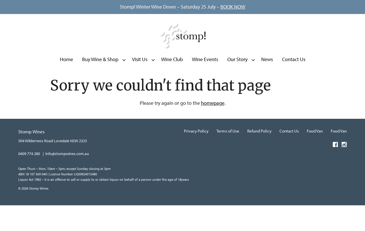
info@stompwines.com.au (67, 179)
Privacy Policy (196, 157)
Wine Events (205, 81)
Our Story (237, 81)
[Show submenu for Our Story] (253, 81)
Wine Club (172, 81)
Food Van (315, 157)
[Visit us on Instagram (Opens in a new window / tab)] (344, 171)
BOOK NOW (232, 7)
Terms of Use (227, 157)
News (267, 81)
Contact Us (293, 81)
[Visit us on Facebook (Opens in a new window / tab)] (335, 171)
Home (66, 81)
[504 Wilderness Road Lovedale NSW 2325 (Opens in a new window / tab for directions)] (52, 166)
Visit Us (139, 81)
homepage (212, 129)
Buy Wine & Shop (100, 81)
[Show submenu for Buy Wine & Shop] (124, 81)
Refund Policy (259, 157)
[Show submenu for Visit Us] (153, 81)
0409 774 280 (29, 179)
